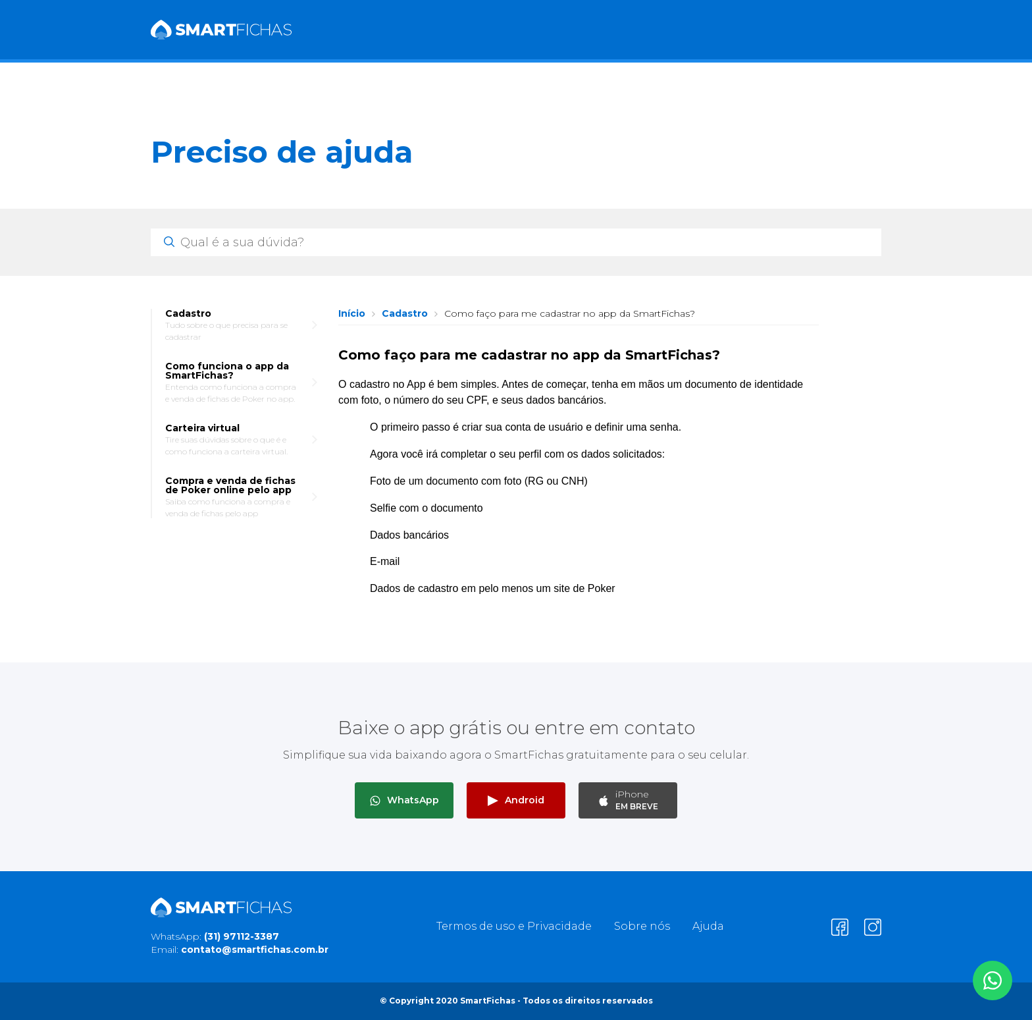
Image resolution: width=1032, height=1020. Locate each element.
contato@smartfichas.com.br (254, 949)
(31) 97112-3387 (241, 936)
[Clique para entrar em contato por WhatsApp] (992, 980)
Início (351, 313)
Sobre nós (642, 926)
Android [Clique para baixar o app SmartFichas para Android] (516, 800)
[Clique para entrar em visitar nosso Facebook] (839, 927)
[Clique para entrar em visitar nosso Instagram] (872, 927)
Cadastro (405, 313)
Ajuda (708, 926)
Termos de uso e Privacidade (514, 926)
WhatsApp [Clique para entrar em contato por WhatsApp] (404, 800)
